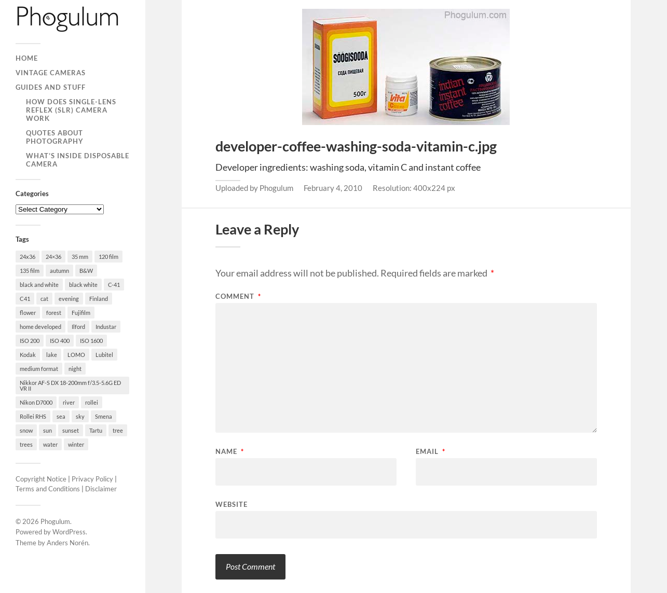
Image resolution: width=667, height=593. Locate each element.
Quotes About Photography (55, 137)
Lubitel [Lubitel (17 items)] (104, 354)
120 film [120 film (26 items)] (108, 256)
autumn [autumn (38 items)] (59, 270)
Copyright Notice (41, 479)
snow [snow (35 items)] (26, 430)
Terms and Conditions (48, 489)
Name (229, 451)
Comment (238, 296)
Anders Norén (67, 543)
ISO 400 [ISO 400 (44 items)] (60, 340)
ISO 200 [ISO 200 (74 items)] (29, 340)
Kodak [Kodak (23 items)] (28, 354)
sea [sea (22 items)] (61, 416)
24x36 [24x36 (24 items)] (27, 256)
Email (430, 451)
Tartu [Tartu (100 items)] (95, 430)
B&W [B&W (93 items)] (86, 270)
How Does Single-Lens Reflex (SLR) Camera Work (71, 110)
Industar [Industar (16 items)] (106, 326)
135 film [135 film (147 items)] (29, 270)
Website (231, 504)
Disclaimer (101, 489)
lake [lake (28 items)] (51, 354)
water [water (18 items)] (50, 444)
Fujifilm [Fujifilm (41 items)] (81, 312)
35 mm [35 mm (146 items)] (80, 256)
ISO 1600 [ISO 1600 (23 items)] (91, 340)
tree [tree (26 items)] (118, 430)
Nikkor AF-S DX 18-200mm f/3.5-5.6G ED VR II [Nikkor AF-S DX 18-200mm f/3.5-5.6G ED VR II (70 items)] (70, 385)
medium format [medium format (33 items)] (39, 368)
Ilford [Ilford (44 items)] (78, 326)
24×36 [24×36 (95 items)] (53, 256)
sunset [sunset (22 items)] (70, 430)
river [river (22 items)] (69, 402)
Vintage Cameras (51, 72)
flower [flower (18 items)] (28, 312)
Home (27, 58)
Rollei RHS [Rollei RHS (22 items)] (33, 416)
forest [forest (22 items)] (53, 312)
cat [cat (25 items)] (44, 298)
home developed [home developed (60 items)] (40, 326)
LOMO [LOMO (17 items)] (76, 354)
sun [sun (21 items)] (47, 430)
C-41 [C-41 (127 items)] (114, 284)
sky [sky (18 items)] (80, 416)
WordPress (69, 532)
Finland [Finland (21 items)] (98, 298)
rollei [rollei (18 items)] (91, 402)
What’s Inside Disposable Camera (77, 159)
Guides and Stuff (51, 87)
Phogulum (55, 521)
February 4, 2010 (333, 187)
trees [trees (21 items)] (26, 444)
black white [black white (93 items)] (83, 284)
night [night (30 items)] (75, 368)
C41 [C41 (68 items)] (25, 298)
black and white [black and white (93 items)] (39, 284)
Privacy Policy (92, 479)
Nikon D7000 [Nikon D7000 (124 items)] (36, 402)
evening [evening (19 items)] (69, 298)
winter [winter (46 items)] (76, 444)
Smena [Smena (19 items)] (103, 416)
